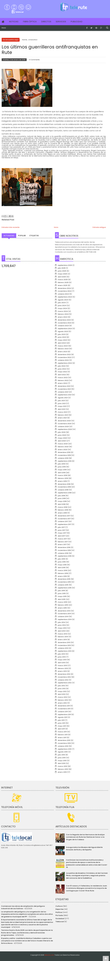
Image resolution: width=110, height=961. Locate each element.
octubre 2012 (63, 680)
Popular (22, 235)
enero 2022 (62, 383)
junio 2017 (62, 530)
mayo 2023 (62, 340)
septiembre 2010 (64, 749)
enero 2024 (62, 317)
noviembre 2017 (64, 518)
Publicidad (76, 21)
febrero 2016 (63, 573)
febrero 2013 (63, 668)
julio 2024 (62, 302)
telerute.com (49, 955)
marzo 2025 (63, 279)
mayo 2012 (62, 691)
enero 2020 (62, 449)
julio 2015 (61, 590)
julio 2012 (61, 685)
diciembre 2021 (64, 386)
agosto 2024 (63, 300)
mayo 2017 (62, 533)
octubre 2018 (63, 490)
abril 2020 (62, 441)
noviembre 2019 (64, 455)
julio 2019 (61, 464)
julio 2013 (61, 654)
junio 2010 (62, 757)
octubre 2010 (63, 746)
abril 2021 (61, 409)
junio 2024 (62, 305)
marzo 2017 (62, 539)
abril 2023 (62, 343)
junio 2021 (62, 403)
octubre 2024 (63, 294)
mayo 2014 (62, 628)
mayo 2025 (62, 274)
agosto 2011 (62, 717)
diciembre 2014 (64, 611)
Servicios (61, 21)
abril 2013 (61, 662)
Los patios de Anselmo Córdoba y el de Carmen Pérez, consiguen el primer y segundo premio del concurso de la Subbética (87, 875)
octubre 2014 (63, 616)
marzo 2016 (62, 570)
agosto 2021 (63, 397)
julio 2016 (61, 559)
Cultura (59, 906)
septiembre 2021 (64, 395)
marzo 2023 (63, 346)
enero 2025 (62, 285)
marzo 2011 (62, 731)
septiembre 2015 (64, 588)
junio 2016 (62, 562)
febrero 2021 (63, 415)
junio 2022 (62, 369)
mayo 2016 (62, 565)
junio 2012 (62, 688)
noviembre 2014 (64, 613)
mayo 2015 (62, 596)
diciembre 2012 (64, 674)
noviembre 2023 (64, 323)
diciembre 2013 (64, 642)
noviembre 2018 (64, 487)
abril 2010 (61, 763)
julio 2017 (61, 527)
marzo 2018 (62, 507)
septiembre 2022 (65, 363)
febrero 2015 (63, 605)
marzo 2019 (62, 475)
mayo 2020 (62, 438)
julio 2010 (61, 755)
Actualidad (9, 235)
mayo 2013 (62, 659)
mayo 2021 (62, 406)
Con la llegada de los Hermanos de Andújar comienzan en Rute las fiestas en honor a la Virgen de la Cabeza (85, 837)
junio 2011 (61, 723)
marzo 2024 (63, 311)
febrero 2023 (63, 348)
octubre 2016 (63, 553)
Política (59, 912)
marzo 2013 (62, 665)
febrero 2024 (63, 314)
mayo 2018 (62, 501)
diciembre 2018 (64, 484)
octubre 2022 (63, 360)
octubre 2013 (63, 648)
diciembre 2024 (64, 288)
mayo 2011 (62, 726)
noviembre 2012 (64, 677)
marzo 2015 (62, 602)
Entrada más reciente (11, 227)
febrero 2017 (63, 541)
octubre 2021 (63, 392)
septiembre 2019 (64, 461)
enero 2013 (62, 671)
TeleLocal (60, 921)
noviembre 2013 (64, 645)
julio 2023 (62, 334)
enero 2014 (62, 639)
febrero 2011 (63, 734)
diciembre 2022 (64, 354)
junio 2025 (62, 271)
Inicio (4, 28)
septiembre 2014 (65, 619)
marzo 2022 (63, 377)
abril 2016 (61, 567)
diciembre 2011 (64, 706)
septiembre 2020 (65, 429)
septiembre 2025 (65, 265)
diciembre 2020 (64, 420)
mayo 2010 (62, 760)
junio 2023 (62, 337)
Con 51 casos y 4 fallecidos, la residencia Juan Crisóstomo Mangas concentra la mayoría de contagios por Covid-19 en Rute (86, 888)
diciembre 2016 (64, 547)
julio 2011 (61, 720)
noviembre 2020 (64, 423)
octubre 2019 (63, 458)
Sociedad (60, 918)
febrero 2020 (63, 446)
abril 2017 (61, 536)
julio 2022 (62, 366)
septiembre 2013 (64, 651)
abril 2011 (61, 729)
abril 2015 (61, 599)
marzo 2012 (62, 697)
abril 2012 (61, 694)
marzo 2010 (62, 766)
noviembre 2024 (64, 291)
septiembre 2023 (65, 328)
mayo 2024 (62, 308)
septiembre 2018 (64, 493)
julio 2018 (61, 495)
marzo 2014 (62, 634)
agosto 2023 (63, 331)
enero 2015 (62, 608)
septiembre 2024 (65, 297)
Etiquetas (34, 235)
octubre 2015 (63, 585)
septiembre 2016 (64, 556)
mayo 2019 (62, 469)
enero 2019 (62, 481)
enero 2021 (62, 418)
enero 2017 (62, 544)
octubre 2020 (63, 426)
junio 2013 (62, 657)
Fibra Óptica (30, 21)
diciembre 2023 (64, 320)
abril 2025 (62, 277)
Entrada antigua (99, 227)
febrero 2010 (63, 769)
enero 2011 (62, 737)
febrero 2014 (63, 636)
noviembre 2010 (64, 743)
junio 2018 (62, 498)
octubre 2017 (63, 521)
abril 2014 (62, 631)
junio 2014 (62, 625)
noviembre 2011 (64, 708)
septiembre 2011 (64, 714)
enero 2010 (62, 772)
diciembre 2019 (64, 452)
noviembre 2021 (64, 389)
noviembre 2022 (64, 357)
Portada (59, 915)
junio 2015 (62, 593)
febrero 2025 (63, 282)
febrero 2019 (63, 478)
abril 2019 (61, 472)
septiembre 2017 (64, 524)
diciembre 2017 (64, 516)
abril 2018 (61, 504)
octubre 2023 (63, 325)
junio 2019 (62, 467)
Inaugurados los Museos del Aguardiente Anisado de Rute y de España (84, 848)
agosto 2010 (63, 752)
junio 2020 (62, 435)
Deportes (59, 909)
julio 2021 (61, 400)
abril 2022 (62, 374)
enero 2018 (62, 513)
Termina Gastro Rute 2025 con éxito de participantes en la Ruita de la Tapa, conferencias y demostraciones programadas (27, 932)
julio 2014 (61, 622)
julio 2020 (62, 432)
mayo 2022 (62, 372)
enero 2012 (62, 703)
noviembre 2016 (64, 550)
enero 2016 (62, 576)
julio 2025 (62, 268)
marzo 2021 (62, 412)
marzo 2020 (63, 444)
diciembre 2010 (64, 740)
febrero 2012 (63, 700)
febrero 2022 (63, 380)
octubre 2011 (63, 711)
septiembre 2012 (64, 683)
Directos (46, 21)
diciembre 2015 (64, 579)
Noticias (13, 21)
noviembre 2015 (64, 582)
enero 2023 (62, 351)
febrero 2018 (63, 510)
